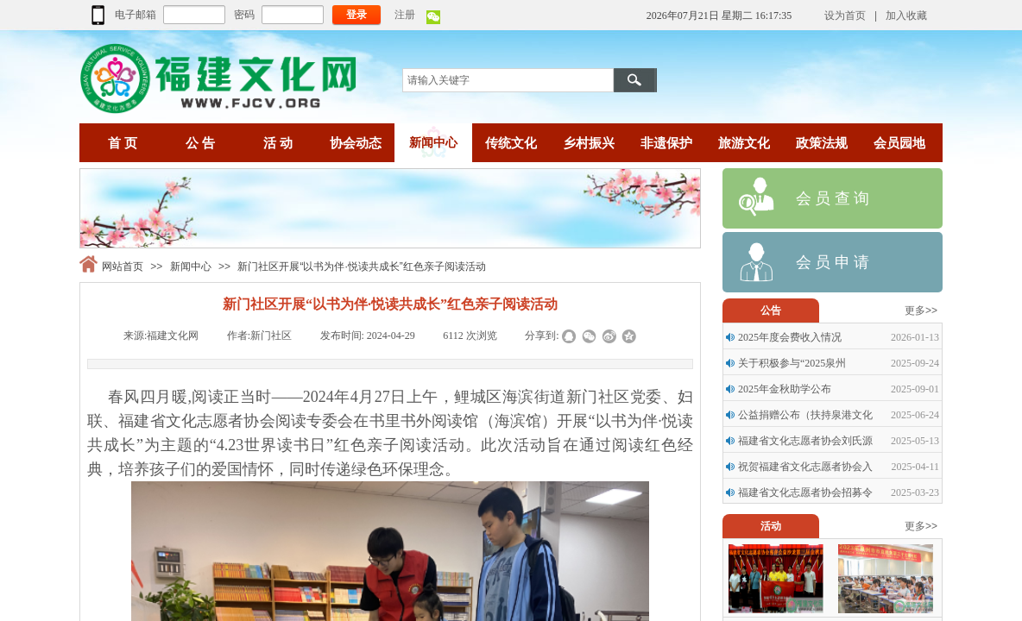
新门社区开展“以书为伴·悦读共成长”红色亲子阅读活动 (361, 266)
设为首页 (845, 15)
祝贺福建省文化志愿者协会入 (805, 467)
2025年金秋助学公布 (784, 389)
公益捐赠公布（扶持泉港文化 (805, 415)
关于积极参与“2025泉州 (792, 363)
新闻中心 (190, 266)
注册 (404, 15)
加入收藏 (906, 15)
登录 (356, 15)
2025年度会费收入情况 (790, 337)
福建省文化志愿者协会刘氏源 (805, 441)
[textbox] (508, 80)
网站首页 (122, 266)
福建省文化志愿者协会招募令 (805, 492)
